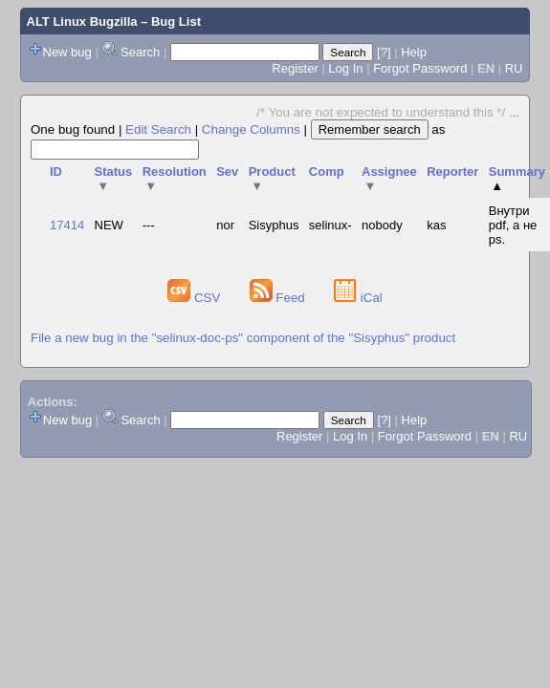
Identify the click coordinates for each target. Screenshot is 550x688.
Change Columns (251, 129)
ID (56, 171)
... (514, 112)
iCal (358, 297)
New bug (67, 52)
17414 (67, 225)
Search (140, 52)
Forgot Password (420, 68)
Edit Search (158, 129)
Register (295, 68)
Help (414, 52)
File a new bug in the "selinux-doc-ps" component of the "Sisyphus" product (243, 338)
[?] (383, 52)
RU (514, 68)
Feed (279, 297)
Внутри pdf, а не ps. (513, 225)
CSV (195, 297)
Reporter (452, 171)
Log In (345, 68)
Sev (227, 171)
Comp (326, 171)
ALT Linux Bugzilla (82, 21)
